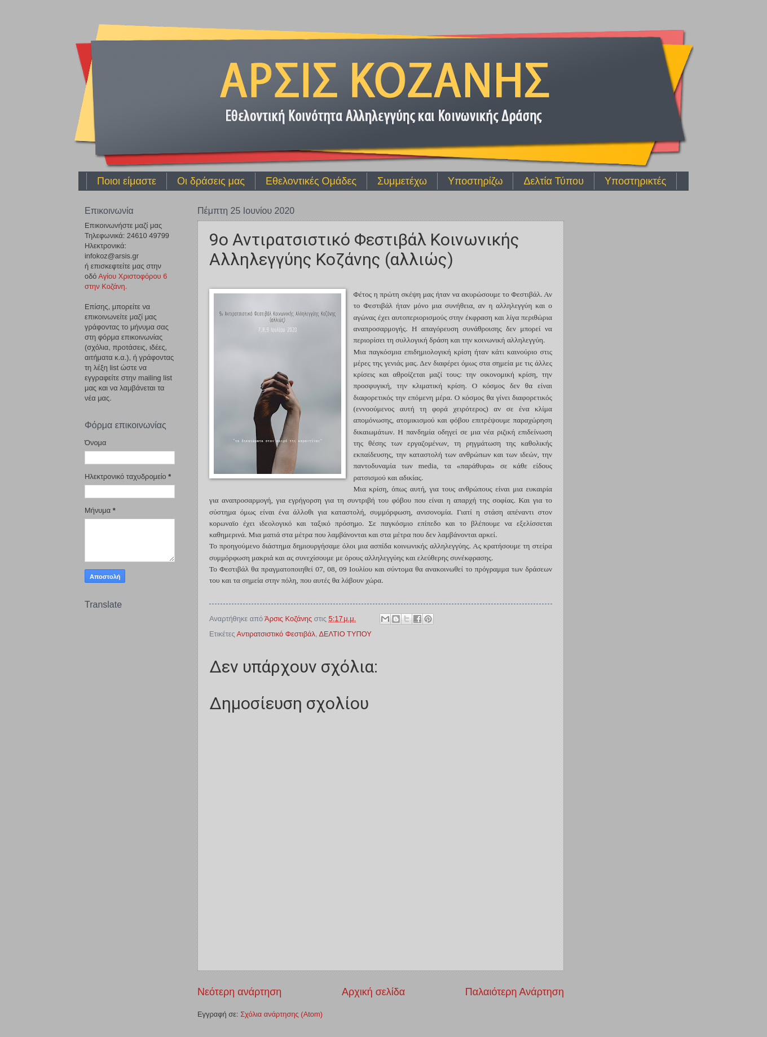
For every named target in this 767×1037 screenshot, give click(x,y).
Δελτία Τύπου (553, 181)
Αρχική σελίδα (373, 992)
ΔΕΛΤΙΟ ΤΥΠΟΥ (345, 634)
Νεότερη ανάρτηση (239, 992)
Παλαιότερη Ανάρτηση (514, 992)
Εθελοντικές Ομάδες (311, 181)
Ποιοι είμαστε (126, 181)
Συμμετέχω (402, 181)
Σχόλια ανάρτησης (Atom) (281, 1014)
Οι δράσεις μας (211, 181)
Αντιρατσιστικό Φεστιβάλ (276, 634)
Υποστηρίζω (475, 181)
